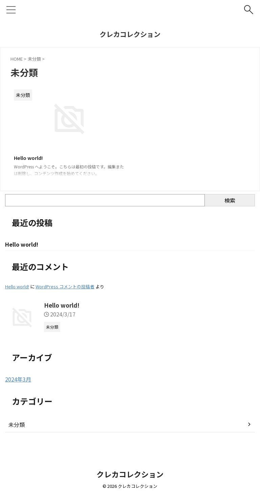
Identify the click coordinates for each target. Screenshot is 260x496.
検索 (229, 201)
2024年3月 (18, 380)
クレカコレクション (130, 34)
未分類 (16, 426)
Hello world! (30, 158)
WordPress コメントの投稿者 (65, 288)
